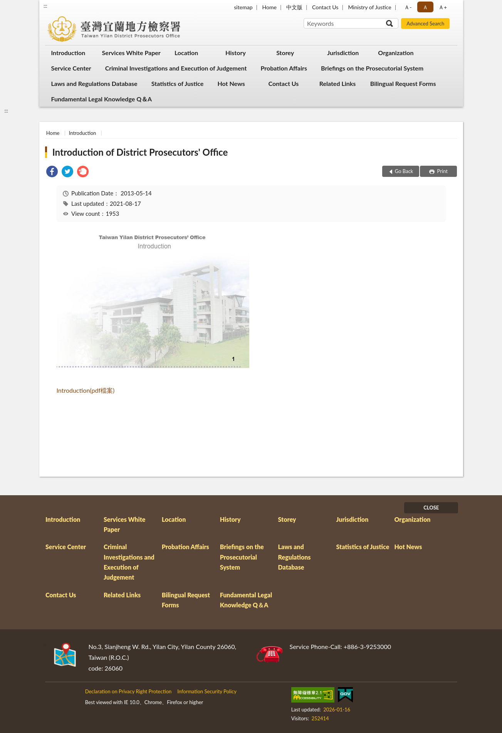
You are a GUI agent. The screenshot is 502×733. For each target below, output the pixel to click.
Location (186, 52)
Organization (395, 52)
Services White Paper (131, 52)
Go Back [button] (404, 171)
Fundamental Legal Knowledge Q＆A (101, 99)
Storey (285, 52)
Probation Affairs (283, 68)
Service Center (71, 68)
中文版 (294, 7)
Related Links (337, 83)
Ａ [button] (425, 7)
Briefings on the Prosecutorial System (372, 68)
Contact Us (325, 7)
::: (45, 6)
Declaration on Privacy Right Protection (128, 691)
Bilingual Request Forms (403, 83)
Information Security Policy (207, 691)
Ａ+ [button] (442, 7)
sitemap (243, 7)
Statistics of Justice (177, 83)
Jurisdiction (343, 52)
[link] (52, 172)
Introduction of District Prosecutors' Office (140, 152)
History (235, 52)
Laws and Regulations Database (94, 83)
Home (269, 7)
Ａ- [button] (407, 7)
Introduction (68, 52)
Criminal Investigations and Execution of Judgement (176, 68)
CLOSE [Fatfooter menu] (431, 507)
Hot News (231, 83)
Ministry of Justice (369, 7)
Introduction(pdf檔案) (86, 390)
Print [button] (442, 171)
